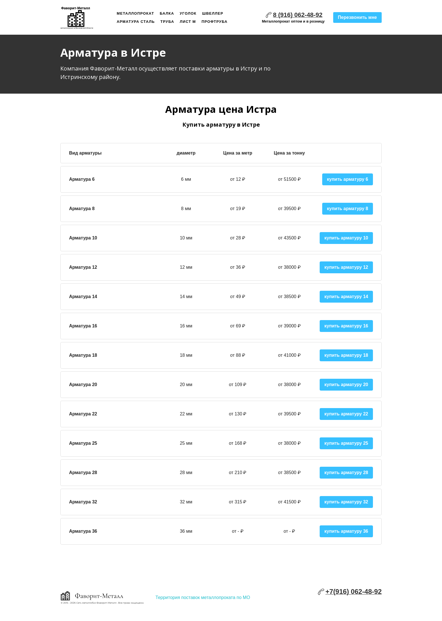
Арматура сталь (136, 21)
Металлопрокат (135, 13)
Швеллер (212, 13)
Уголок (188, 13)
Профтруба (214, 21)
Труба (167, 21)
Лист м (188, 21)
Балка (167, 13)
